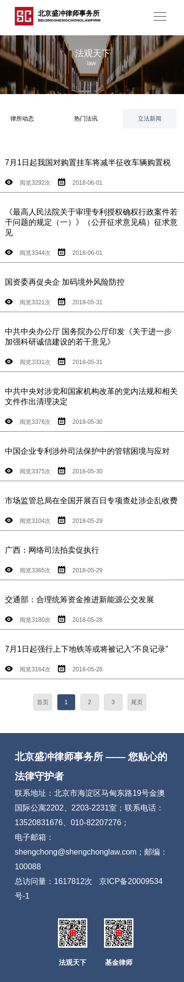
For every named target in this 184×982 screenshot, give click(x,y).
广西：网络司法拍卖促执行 (52, 550)
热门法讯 (86, 118)
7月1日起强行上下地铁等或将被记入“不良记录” (86, 649)
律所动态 (22, 118)
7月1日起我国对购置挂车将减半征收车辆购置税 (88, 162)
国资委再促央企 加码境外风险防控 (65, 282)
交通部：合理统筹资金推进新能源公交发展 (79, 599)
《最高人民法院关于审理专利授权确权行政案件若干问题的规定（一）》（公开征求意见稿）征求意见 (91, 222)
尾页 (137, 702)
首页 (43, 702)
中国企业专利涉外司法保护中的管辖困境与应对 (87, 451)
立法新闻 (149, 118)
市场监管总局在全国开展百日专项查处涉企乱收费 (91, 500)
